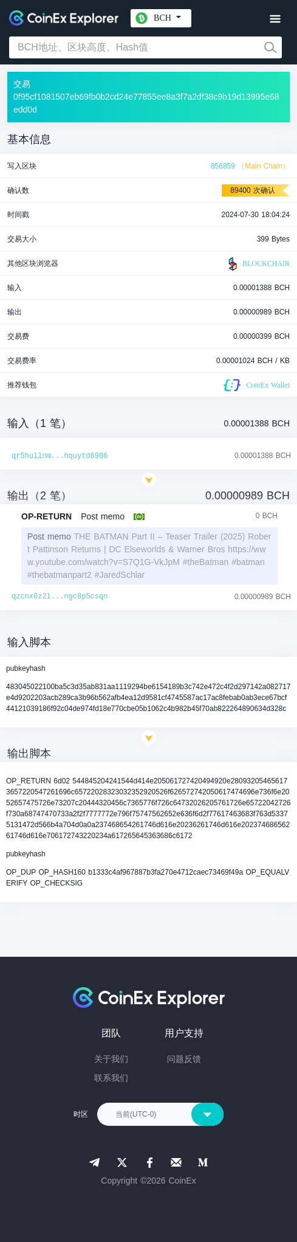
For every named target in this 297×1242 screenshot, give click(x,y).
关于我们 (111, 1059)
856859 (223, 166)
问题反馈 (184, 1059)
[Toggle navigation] (275, 19)
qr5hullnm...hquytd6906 (60, 456)
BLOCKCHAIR (257, 264)
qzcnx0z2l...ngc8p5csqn (60, 596)
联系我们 (111, 1078)
